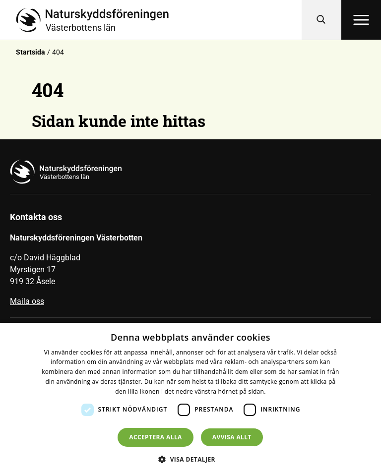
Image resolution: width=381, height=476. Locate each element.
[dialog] (190, 399)
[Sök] (321, 20)
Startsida (30, 52)
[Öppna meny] (361, 20)
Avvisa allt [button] (232, 437)
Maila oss (27, 301)
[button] (190, 459)
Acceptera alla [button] (155, 437)
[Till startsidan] (159, 19)
